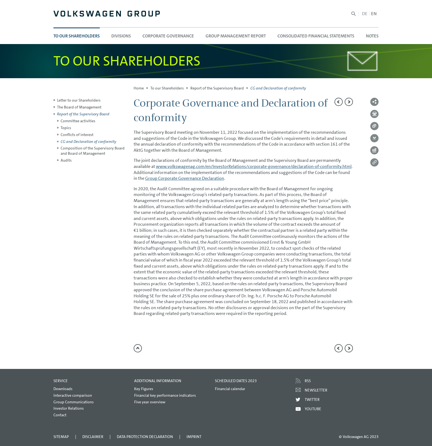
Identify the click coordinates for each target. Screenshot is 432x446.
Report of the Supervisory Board (217, 88)
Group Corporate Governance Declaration (184, 178)
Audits (66, 160)
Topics (66, 127)
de (365, 14)
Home (139, 88)
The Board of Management (79, 107)
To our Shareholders (167, 88)
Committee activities (78, 120)
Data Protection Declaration (145, 436)
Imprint (194, 436)
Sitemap (61, 436)
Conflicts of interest (77, 134)
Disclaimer (92, 436)
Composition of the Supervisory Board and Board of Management (93, 151)
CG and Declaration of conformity (88, 141)
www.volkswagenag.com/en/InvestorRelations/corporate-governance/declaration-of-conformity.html (254, 166)
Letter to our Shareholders (79, 100)
